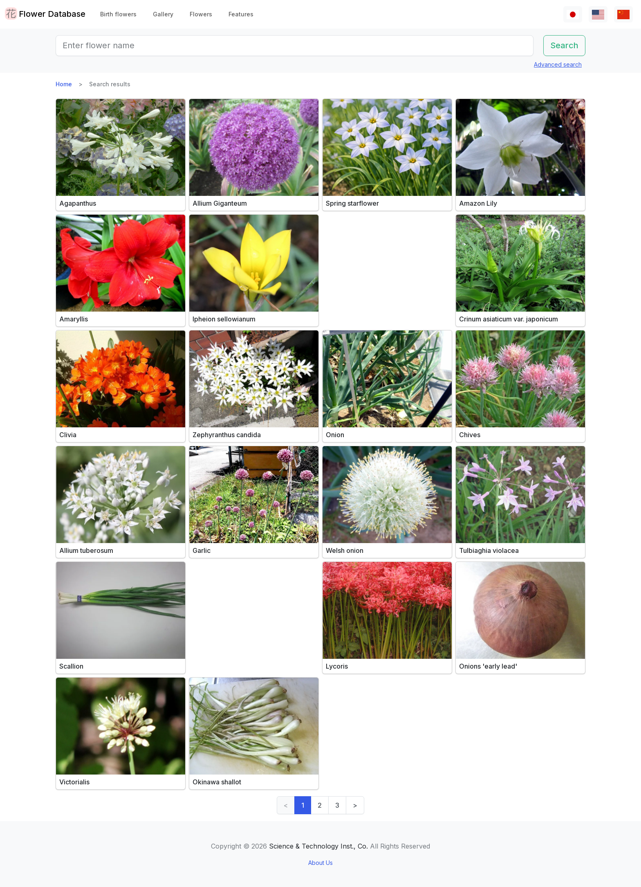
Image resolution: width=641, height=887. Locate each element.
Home (64, 84)
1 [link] (302, 805)
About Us (320, 862)
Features (241, 14)
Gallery (163, 14)
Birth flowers (118, 14)
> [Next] (355, 805)
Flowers (201, 14)
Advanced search (558, 64)
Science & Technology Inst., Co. (318, 846)
